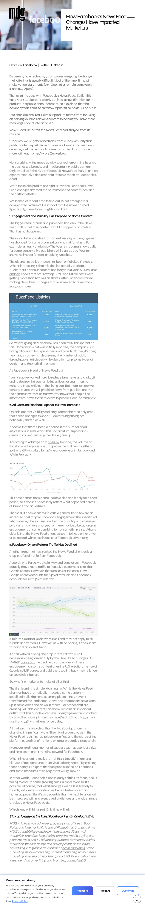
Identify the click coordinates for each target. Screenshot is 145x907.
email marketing (73, 851)
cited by (53, 445)
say (85, 721)
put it (61, 374)
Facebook (30, 65)
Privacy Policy (20, 901)
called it (26, 174)
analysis (14, 277)
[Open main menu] (131, 19)
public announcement (42, 104)
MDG (89, 820)
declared (41, 178)
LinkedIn (57, 65)
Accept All (82, 890)
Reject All (105, 890)
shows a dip (88, 250)
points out (27, 666)
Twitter (44, 65)
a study (69, 254)
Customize (128, 890)
